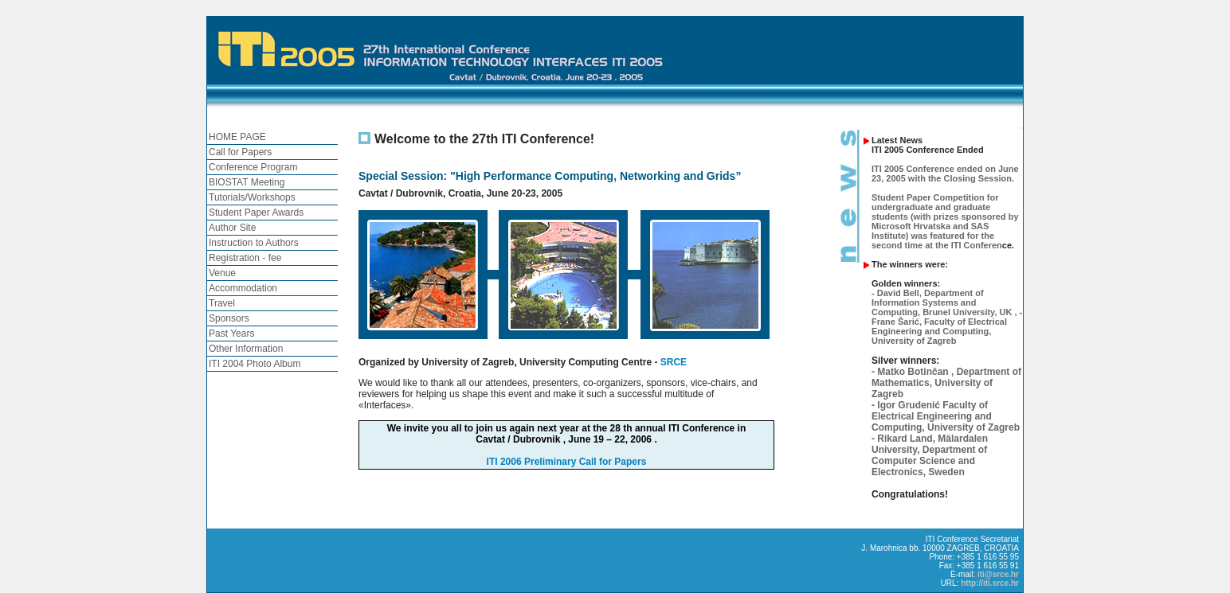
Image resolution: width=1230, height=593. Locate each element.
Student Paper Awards (256, 212)
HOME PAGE (237, 136)
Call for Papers (240, 152)
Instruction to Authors (254, 242)
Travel (222, 303)
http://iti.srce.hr (990, 583)
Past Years (231, 333)
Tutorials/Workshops (252, 197)
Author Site (232, 227)
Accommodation (243, 288)
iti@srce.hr (998, 574)
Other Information (246, 348)
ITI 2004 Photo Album (254, 363)
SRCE (673, 362)
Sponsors (229, 318)
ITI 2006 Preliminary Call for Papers (567, 461)
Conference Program (253, 167)
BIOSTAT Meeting (246, 182)
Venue (222, 273)
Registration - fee (245, 257)
